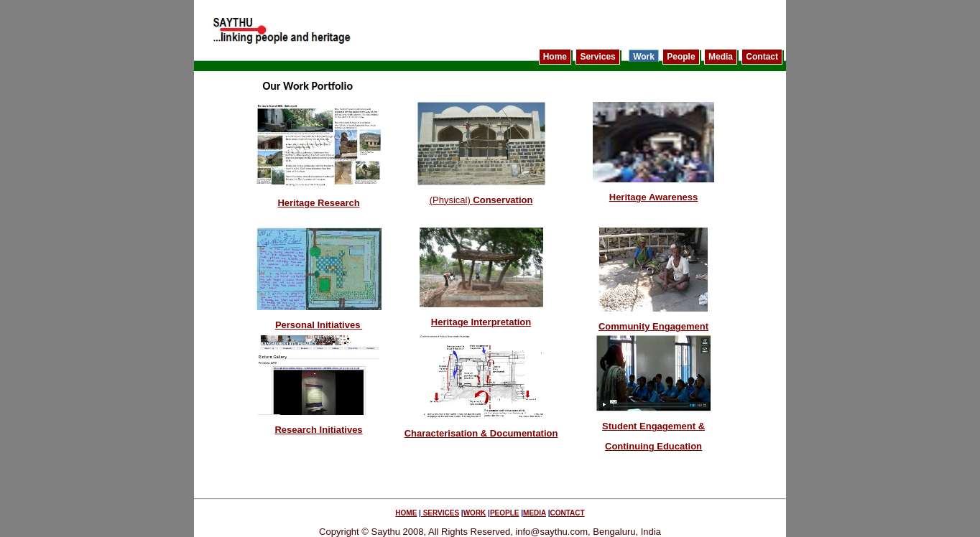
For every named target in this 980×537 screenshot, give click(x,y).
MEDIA (534, 513)
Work (644, 57)
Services (597, 57)
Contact (762, 57)
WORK (474, 513)
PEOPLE (504, 513)
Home (555, 57)
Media (720, 57)
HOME (406, 513)
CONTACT (567, 513)
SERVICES (440, 513)
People (681, 57)
